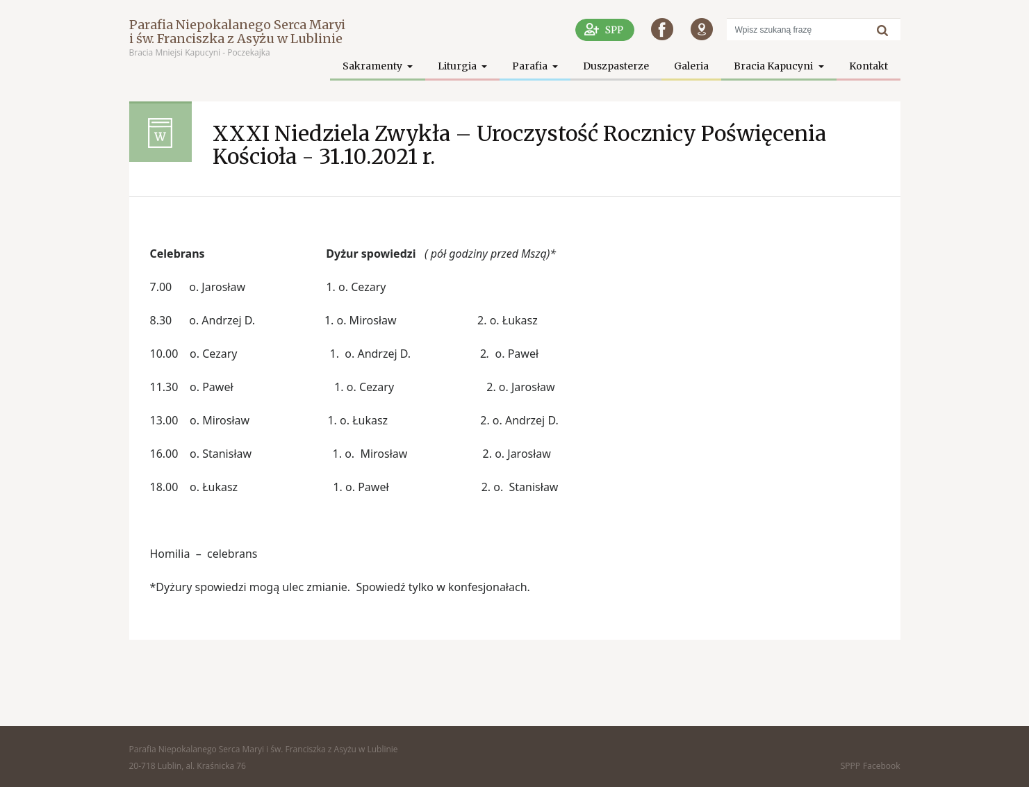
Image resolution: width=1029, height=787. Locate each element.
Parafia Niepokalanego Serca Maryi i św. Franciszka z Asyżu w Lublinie (237, 32)
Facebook (881, 766)
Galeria (691, 66)
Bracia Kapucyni (774, 66)
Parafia (531, 66)
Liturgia (458, 66)
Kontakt (868, 66)
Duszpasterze (616, 66)
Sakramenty (373, 66)
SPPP (850, 766)
